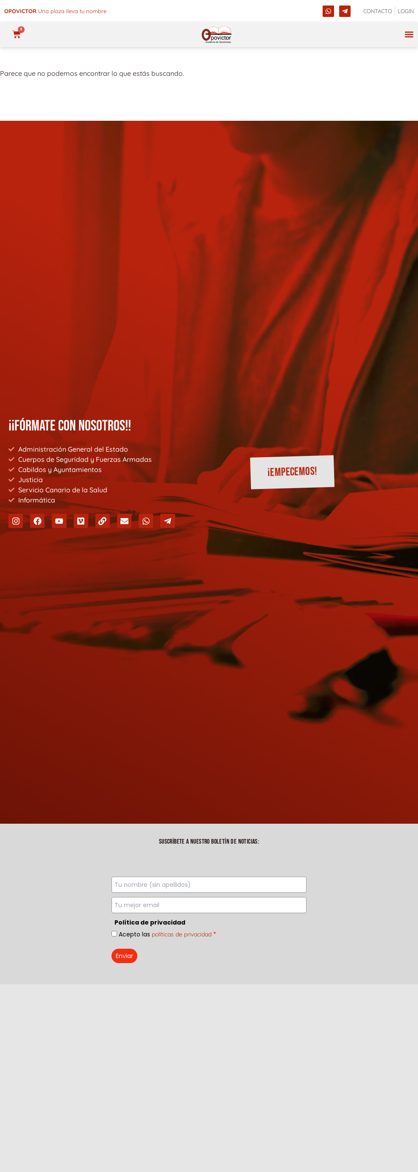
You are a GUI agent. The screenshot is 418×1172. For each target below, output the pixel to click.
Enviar (124, 956)
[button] (409, 35)
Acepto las (167, 934)
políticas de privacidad (182, 934)
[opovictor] (216, 34)
